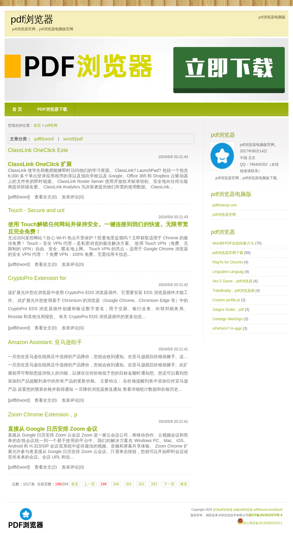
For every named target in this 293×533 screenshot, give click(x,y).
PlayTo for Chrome (227, 262)
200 (116, 484)
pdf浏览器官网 (224, 214)
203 (154, 484)
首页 (37, 125)
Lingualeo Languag (228, 272)
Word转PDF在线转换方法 (233, 243)
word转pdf (73, 138)
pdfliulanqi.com (224, 205)
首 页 (17, 109)
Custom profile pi (226, 300)
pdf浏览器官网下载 (227, 253)
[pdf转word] (19, 196)
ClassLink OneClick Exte (38, 150)
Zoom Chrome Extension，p (42, 415)
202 (141, 484)
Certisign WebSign (227, 319)
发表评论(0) (73, 196)
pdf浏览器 (32, 19)
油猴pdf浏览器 (243, 509)
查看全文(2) (45, 467)
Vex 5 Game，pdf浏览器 (232, 281)
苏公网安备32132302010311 (259, 523)
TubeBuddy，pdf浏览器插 (233, 290)
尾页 (183, 484)
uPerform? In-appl (227, 328)
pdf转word (44, 138)
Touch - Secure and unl (36, 210)
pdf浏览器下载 (52, 109)
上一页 (89, 484)
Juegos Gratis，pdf (228, 309)
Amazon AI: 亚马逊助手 (45, 342)
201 (129, 484)
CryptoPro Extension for (37, 278)
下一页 (169, 484)
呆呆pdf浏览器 (223, 509)
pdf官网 (51, 125)
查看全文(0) (45, 196)
